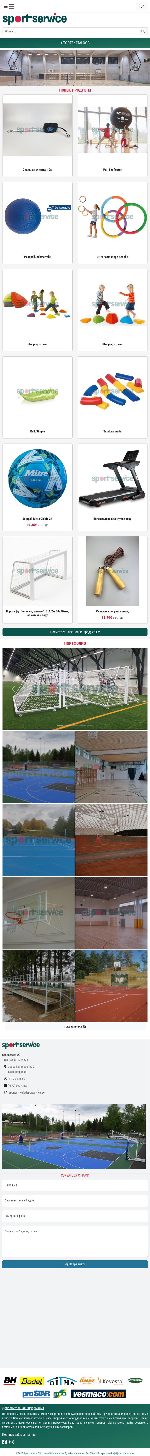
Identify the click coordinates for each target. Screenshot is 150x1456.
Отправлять (75, 1264)
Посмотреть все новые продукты (75, 632)
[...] (60, 725)
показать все (75, 1026)
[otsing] (71, 31)
